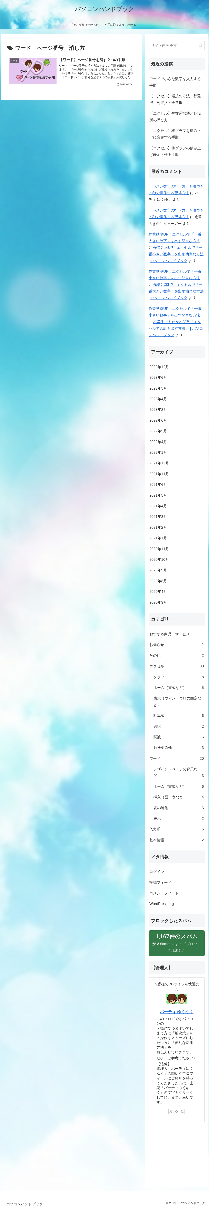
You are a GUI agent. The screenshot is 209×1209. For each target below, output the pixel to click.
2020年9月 (158, 570)
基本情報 (176, 840)
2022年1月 (158, 452)
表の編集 (178, 808)
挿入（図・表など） (178, 797)
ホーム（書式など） (178, 687)
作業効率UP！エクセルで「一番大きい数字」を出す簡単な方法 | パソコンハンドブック (176, 291)
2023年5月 (158, 388)
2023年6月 (158, 377)
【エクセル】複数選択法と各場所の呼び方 (175, 116)
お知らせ (176, 644)
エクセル (176, 666)
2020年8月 (158, 581)
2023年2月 (158, 410)
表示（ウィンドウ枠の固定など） (178, 702)
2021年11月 (159, 474)
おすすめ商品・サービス (176, 634)
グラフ (178, 677)
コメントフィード (164, 893)
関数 (178, 737)
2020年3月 (158, 602)
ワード (176, 758)
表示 (178, 818)
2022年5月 (158, 431)
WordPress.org (161, 904)
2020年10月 (159, 560)
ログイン (156, 872)
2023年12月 (159, 367)
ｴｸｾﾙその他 (178, 747)
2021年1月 (158, 538)
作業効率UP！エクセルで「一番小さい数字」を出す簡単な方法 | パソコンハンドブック (176, 254)
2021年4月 (158, 506)
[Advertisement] (177, 1152)
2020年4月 (158, 592)
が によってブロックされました (176, 942)
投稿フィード (160, 882)
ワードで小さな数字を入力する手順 (175, 82)
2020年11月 (159, 549)
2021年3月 (158, 517)
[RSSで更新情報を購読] (182, 1111)
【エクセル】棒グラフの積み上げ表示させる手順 (175, 151)
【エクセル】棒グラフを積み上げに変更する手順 (175, 134)
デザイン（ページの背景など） (178, 773)
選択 (178, 726)
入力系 (176, 829)
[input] (177, 45)
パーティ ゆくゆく (177, 1012)
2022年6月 (158, 420)
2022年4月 (158, 442)
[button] (200, 45)
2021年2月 (158, 527)
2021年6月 (158, 485)
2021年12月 (159, 463)
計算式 (178, 715)
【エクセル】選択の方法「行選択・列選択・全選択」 (175, 99)
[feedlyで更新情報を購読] (176, 1111)
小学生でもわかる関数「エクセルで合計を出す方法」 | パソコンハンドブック (176, 328)
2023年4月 (158, 399)
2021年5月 (158, 495)
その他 (176, 655)
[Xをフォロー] (170, 1111)
